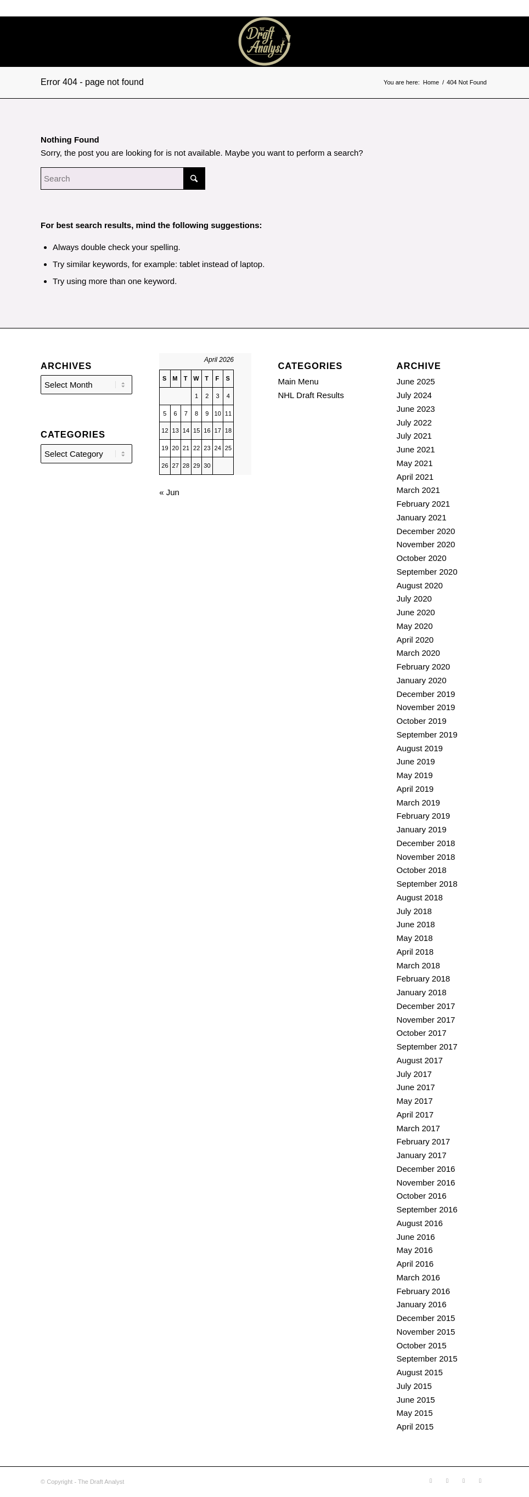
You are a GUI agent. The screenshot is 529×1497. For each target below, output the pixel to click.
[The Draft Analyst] (264, 41)
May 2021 (415, 463)
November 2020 (426, 544)
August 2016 (420, 1223)
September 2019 (427, 734)
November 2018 (426, 856)
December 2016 (426, 1168)
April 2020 (415, 639)
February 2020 (424, 666)
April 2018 (415, 951)
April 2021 (415, 476)
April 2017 (415, 1114)
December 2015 (426, 1318)
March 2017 (418, 1128)
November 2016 (426, 1182)
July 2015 (414, 1386)
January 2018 (422, 992)
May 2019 (415, 775)
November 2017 (426, 1019)
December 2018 (426, 843)
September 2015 (427, 1358)
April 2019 (415, 788)
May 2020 (415, 626)
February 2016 (424, 1291)
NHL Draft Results (311, 395)
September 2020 (427, 571)
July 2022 (414, 422)
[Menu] (424, 41)
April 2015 (415, 1426)
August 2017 (420, 1060)
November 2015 (426, 1331)
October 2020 (422, 558)
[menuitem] (424, 41)
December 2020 (426, 531)
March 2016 (418, 1277)
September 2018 (427, 883)
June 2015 (416, 1399)
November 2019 (426, 707)
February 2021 (424, 503)
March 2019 (418, 802)
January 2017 (422, 1155)
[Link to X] (494, 41)
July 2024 (414, 395)
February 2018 (424, 978)
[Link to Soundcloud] (461, 41)
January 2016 (422, 1304)
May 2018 (415, 938)
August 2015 (420, 1372)
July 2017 (414, 1074)
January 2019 (422, 829)
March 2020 (418, 652)
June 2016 (416, 1236)
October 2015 (422, 1345)
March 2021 (418, 490)
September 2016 (427, 1209)
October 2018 (422, 870)
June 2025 (416, 381)
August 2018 (420, 897)
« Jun (169, 492)
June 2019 (416, 761)
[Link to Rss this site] (477, 41)
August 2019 (420, 748)
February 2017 (424, 1141)
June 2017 (416, 1087)
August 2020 (420, 585)
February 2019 (424, 815)
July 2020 (414, 598)
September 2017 (427, 1046)
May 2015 (415, 1412)
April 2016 (415, 1263)
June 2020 (416, 612)
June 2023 (416, 408)
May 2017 (415, 1100)
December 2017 (426, 1006)
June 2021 (416, 449)
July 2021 (414, 435)
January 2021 (422, 517)
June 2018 (416, 924)
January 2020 (422, 680)
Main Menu (298, 381)
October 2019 (422, 720)
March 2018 (418, 965)
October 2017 (422, 1032)
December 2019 (426, 694)
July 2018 (414, 911)
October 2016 (422, 1195)
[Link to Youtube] (510, 41)
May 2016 (415, 1250)
